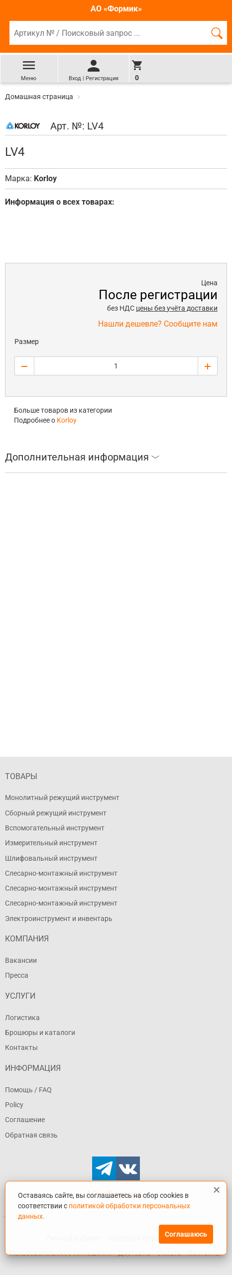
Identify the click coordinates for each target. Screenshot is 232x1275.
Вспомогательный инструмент (55, 828)
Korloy (45, 178)
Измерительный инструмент (51, 843)
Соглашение (25, 1120)
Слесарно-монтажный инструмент (61, 873)
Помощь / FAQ (28, 1090)
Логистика (22, 1018)
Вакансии (21, 960)
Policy (14, 1105)
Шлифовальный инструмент (51, 858)
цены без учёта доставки (177, 308)
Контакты (21, 1047)
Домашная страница (40, 97)
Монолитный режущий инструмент (62, 798)
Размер (26, 342)
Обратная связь (31, 1135)
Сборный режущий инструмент (56, 813)
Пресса (16, 975)
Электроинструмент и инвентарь (59, 919)
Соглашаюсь (186, 1234)
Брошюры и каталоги (40, 1033)
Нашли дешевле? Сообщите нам (158, 324)
